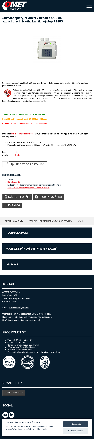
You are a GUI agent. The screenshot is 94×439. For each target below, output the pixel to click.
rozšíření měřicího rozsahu (22, 134)
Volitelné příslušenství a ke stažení (51, 221)
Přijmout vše (76, 424)
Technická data (14, 221)
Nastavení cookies (75, 431)
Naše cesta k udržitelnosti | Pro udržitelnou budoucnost (27, 317)
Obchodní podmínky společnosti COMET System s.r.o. (26, 314)
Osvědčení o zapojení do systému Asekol (21, 320)
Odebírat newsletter (14, 393)
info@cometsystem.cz (19, 307)
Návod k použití (13, 182)
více (80, 221)
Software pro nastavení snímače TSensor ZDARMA (28, 188)
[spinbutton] (4, 164)
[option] (47, 50)
